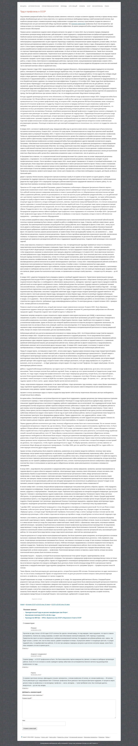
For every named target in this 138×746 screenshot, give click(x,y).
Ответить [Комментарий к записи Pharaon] (25, 648)
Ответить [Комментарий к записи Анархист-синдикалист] (25, 667)
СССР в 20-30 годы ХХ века (60, 604)
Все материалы (97, 6)
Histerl (22, 604)
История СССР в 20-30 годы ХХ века (38, 604)
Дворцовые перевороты (90, 737)
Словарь (82, 6)
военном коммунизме (78, 24)
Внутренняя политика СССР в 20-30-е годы (40, 615)
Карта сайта (52, 737)
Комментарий (27, 698)
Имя (23, 720)
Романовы (101, 737)
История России (34, 6)
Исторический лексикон (76, 737)
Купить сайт (44, 737)
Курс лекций (73, 6)
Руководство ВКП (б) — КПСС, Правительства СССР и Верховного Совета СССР (53, 618)
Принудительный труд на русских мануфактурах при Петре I (46, 612)
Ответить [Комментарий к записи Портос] (25, 688)
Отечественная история (50, 6)
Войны (107, 737)
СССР (88, 6)
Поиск (107, 6)
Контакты (37, 737)
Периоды (64, 6)
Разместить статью (62, 737)
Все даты (23, 6)
